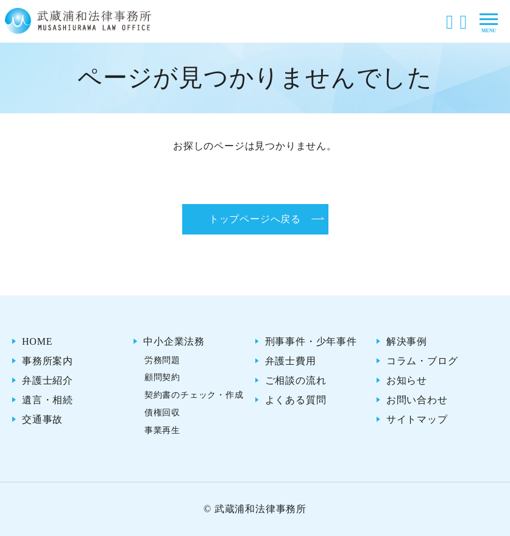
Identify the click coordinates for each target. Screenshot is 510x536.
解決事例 (406, 341)
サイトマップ (417, 419)
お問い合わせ (417, 400)
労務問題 (162, 360)
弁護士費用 (290, 361)
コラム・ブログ (422, 361)
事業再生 (162, 430)
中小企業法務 (174, 341)
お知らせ (406, 380)
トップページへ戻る (255, 219)
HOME (37, 341)
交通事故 (42, 419)
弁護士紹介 (47, 380)
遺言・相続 (47, 400)
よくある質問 (296, 400)
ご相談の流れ (296, 380)
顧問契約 (162, 377)
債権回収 (162, 412)
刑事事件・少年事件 (311, 341)
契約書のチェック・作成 (194, 395)
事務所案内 (47, 361)
